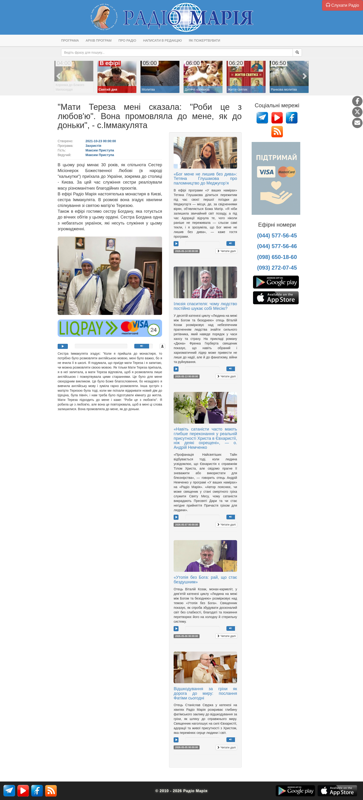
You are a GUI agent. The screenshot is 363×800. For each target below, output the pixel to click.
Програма (70, 40)
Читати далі (226, 251)
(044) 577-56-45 (277, 235)
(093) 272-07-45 (277, 268)
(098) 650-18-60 (277, 257)
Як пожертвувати (204, 40)
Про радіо (127, 40)
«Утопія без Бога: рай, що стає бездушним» (205, 579)
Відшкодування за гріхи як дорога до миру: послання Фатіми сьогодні (205, 693)
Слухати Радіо (342, 5)
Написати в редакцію (162, 40)
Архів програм (98, 40)
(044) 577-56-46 (277, 246)
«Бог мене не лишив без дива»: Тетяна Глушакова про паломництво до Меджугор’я (205, 179)
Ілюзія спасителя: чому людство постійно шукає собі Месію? (205, 306)
